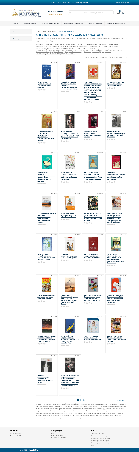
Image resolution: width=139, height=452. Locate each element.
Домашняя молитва (29, 23)
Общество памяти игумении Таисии (48, 48)
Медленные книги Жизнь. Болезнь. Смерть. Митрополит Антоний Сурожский (116, 134)
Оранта (85, 48)
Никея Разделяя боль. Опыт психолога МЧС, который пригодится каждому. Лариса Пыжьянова (115, 298)
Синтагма (95, 52)
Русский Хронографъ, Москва (113, 50)
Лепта (86, 46)
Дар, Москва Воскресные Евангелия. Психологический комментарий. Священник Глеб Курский (46, 217)
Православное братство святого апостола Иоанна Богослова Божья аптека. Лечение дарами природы (93, 216)
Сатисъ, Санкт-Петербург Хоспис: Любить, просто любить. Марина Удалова (46, 256)
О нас (53, 2)
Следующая (121, 400)
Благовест (80, 44)
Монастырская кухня (95, 23)
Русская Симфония (96, 50)
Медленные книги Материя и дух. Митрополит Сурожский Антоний (93, 134)
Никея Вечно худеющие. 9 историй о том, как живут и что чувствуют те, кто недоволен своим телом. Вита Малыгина (93, 176)
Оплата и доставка (64, 2)
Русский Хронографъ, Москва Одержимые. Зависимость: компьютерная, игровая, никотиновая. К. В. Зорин (70, 85)
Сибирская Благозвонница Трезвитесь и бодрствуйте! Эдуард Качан (45, 378)
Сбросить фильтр (21, 80)
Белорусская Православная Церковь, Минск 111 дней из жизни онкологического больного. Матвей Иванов (69, 299)
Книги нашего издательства (73, 23)
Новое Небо (112, 46)
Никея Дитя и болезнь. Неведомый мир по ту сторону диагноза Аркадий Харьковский (92, 297)
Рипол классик (83, 50)
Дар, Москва (103, 44)
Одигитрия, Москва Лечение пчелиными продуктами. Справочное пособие (116, 338)
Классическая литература (50, 23)
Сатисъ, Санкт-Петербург (44, 52)
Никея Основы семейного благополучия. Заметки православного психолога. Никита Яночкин (46, 177)
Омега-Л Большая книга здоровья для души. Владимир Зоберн (46, 297)
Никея (105, 46)
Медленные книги (95, 46)
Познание (92, 48)
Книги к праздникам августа (100, 438)
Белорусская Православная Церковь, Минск (60, 44)
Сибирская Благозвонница (73, 52)
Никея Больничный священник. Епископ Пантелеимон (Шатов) (92, 256)
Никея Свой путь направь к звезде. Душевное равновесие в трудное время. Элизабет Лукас (70, 339)
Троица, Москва (105, 52)
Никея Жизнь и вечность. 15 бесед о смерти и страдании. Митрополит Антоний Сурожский (69, 176)
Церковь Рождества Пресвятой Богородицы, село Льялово (55, 54)
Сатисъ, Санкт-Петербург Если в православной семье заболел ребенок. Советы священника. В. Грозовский (115, 258)
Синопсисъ (87, 52)
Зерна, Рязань (113, 44)
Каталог (94, 430)
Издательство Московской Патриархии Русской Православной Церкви (59, 46)
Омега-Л (78, 48)
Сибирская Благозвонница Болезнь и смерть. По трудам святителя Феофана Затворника (116, 176)
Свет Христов (58, 52)
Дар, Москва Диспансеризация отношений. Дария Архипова (44, 84)
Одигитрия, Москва (67, 48)
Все (84, 400)
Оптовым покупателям (80, 2)
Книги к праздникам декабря (100, 443)
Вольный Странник (91, 44)
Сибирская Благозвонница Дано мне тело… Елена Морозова (70, 256)
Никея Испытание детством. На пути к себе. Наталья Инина (68, 215)
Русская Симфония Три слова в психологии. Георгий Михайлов (115, 83)
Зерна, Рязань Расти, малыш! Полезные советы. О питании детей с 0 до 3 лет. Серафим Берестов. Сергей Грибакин (114, 217)
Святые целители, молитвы (116, 23)
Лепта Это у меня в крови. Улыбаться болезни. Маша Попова (92, 337)
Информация (56, 430)
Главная (15, 23)
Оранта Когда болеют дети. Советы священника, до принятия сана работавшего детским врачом (45, 136)
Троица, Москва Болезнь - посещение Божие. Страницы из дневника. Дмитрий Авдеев (46, 338)
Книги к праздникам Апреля (100, 441)
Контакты (14, 430)
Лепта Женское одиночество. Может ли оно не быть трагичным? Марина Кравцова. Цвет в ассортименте (70, 135)
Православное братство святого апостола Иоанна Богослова (56, 50)
